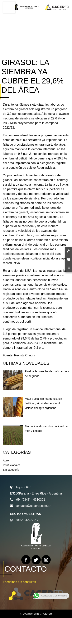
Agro (6, 460)
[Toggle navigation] (9, 7)
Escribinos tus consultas (19, 582)
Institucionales (11, 465)
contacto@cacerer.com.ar (33, 505)
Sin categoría (11, 469)
